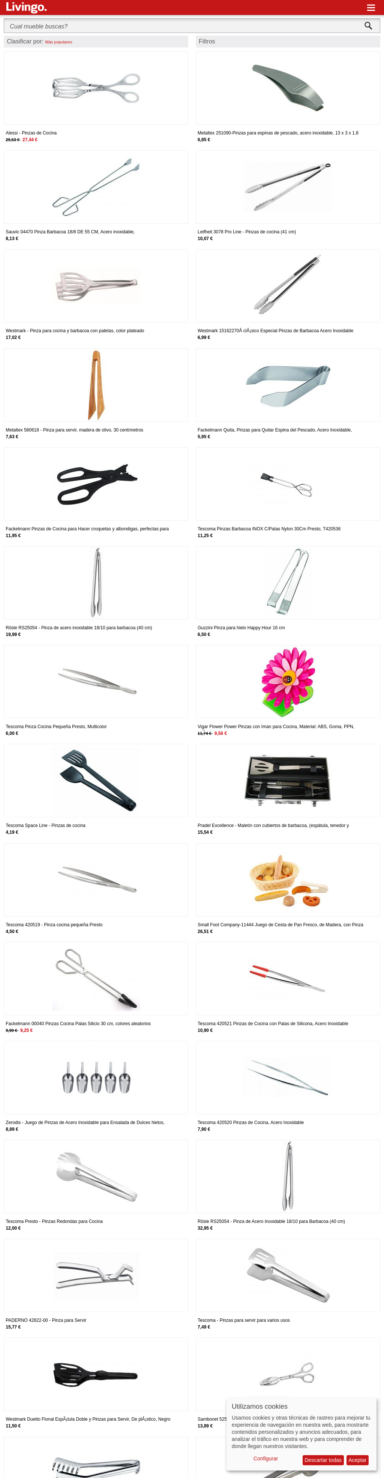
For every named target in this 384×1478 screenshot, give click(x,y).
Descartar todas (323, 1460)
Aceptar (357, 1460)
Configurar (266, 1459)
